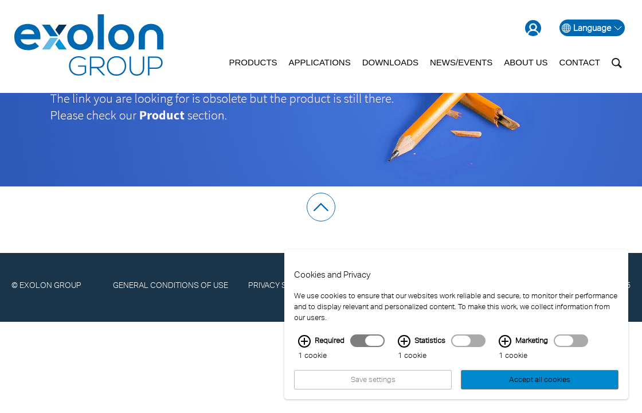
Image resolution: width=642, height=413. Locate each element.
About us (525, 62)
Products (253, 62)
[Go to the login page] (536, 27)
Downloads (390, 62)
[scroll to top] (321, 207)
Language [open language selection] (592, 27)
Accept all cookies (539, 386)
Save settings (373, 386)
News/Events (461, 62)
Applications (320, 62)
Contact (579, 62)
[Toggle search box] (617, 62)
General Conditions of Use (170, 285)
